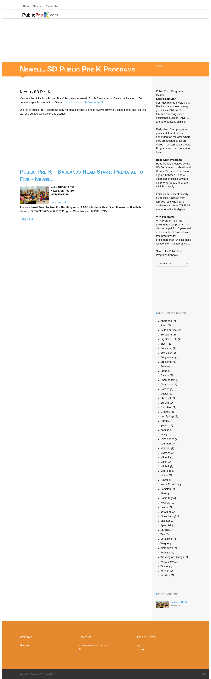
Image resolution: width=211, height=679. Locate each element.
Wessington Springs (174, 557)
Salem (166, 507)
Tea (164, 534)
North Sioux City (171, 484)
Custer (166, 393)
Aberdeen (168, 321)
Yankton (167, 575)
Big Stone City (170, 339)
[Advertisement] (105, 40)
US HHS (141, 649)
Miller (165, 461)
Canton (166, 375)
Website (62, 202)
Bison (165, 343)
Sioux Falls (169, 516)
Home (26, 6)
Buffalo (166, 366)
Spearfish (168, 525)
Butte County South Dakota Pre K (83, 102)
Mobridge (167, 470)
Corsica (166, 389)
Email (54, 202)
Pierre (165, 493)
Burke (165, 370)
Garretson (168, 407)
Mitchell (166, 466)
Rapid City (168, 498)
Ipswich (166, 425)
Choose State (164, 263)
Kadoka (166, 429)
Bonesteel (168, 348)
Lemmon (167, 443)
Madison (167, 448)
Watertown (168, 548)
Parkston (167, 489)
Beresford (168, 334)
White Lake (169, 561)
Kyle (165, 434)
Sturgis (166, 529)
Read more (26, 218)
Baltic (165, 325)
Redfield (167, 502)
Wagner (166, 543)
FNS (139, 645)
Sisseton (167, 520)
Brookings (168, 361)
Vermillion (168, 538)
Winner (166, 570)
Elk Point (167, 398)
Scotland (167, 511)
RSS (80, 649)
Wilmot (166, 566)
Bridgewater (169, 357)
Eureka (166, 402)
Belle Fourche (170, 330)
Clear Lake (168, 384)
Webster (167, 552)
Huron (166, 420)
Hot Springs (169, 416)
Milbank (166, 457)
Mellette (167, 452)
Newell (166, 479)
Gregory (167, 411)
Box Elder (168, 352)
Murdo (166, 475)
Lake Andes (169, 439)
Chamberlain (169, 380)
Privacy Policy (51, 6)
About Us (37, 6)
